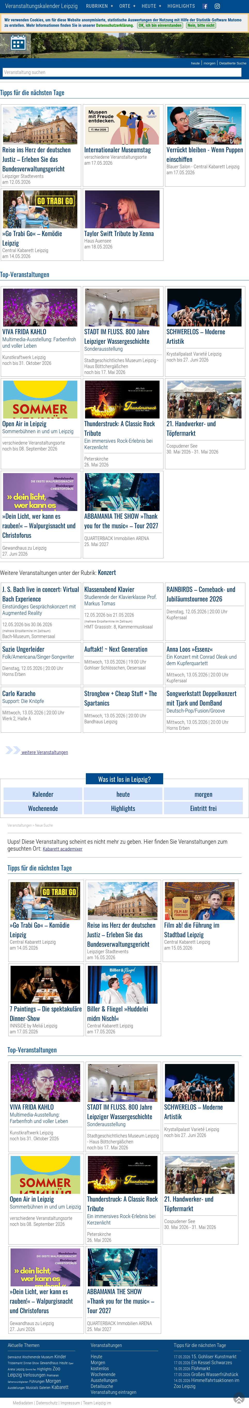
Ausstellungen (16, 1388)
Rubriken (97, 6)
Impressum (70, 1402)
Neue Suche (44, 825)
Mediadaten (23, 1402)
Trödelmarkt (15, 1363)
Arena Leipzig (16, 1369)
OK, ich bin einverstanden (160, 25)
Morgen (53, 1381)
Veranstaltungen (19, 825)
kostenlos (100, 1368)
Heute (63, 1363)
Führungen (37, 1381)
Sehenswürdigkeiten (18, 1381)
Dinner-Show (31, 1363)
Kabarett (60, 1387)
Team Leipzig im (97, 1402)
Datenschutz (46, 1402)
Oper (71, 1363)
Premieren (53, 1375)
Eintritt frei (31, 1369)
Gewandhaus (49, 1363)
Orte (124, 6)
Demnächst (14, 1357)
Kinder (60, 1356)
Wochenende (31, 1357)
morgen (209, 63)
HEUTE (149, 6)
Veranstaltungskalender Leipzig (41, 6)
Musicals (32, 1388)
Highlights (181, 6)
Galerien (45, 1388)
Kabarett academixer (62, 849)
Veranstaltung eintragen (113, 1392)
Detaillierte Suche (232, 63)
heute (195, 63)
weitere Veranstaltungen (36, 752)
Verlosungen (34, 1375)
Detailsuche (102, 1386)
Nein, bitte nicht (201, 25)
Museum (47, 1357)
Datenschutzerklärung (114, 25)
